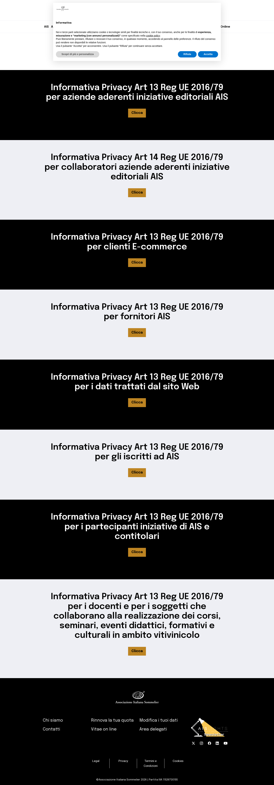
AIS (46, 26)
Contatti (51, 729)
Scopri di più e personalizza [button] (78, 54)
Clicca (137, 113)
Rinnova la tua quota (112, 720)
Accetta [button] (208, 54)
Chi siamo (53, 720)
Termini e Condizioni (151, 763)
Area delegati (153, 729)
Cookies (178, 761)
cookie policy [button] (153, 35)
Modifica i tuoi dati (158, 720)
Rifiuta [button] (187, 54)
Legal (95, 761)
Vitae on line (104, 729)
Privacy (123, 761)
